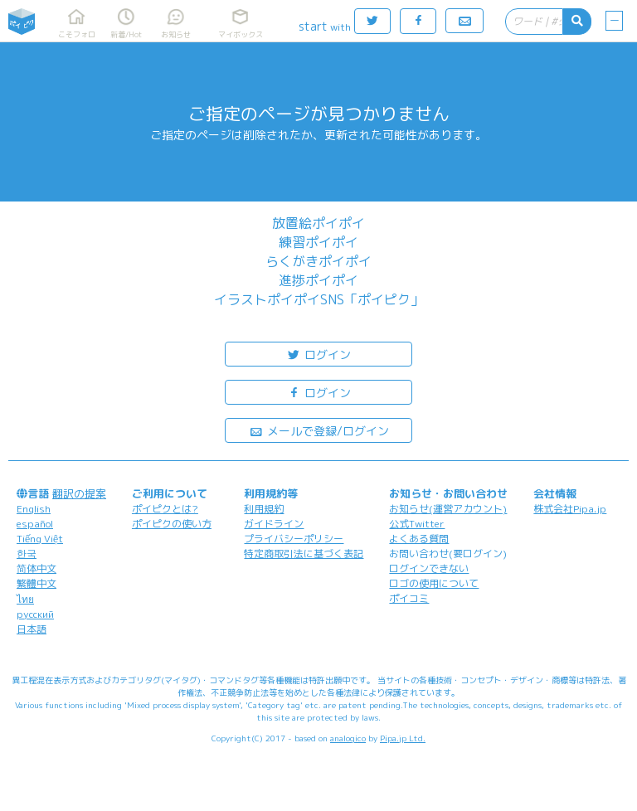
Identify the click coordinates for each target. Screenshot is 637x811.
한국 (26, 553)
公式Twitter (417, 524)
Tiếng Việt (40, 539)
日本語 (31, 629)
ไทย (25, 599)
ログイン (318, 353)
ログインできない (429, 568)
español (35, 524)
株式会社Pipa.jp (569, 509)
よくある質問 (419, 539)
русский (35, 614)
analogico (348, 738)
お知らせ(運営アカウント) (448, 509)
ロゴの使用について (434, 583)
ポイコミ (409, 598)
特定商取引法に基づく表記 (303, 553)
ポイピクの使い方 (172, 524)
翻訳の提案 (79, 493)
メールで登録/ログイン (319, 430)
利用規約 (264, 509)
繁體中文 (36, 583)
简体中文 (36, 568)
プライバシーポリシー (293, 539)
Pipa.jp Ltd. (402, 738)
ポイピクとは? (165, 509)
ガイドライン (274, 524)
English (34, 509)
